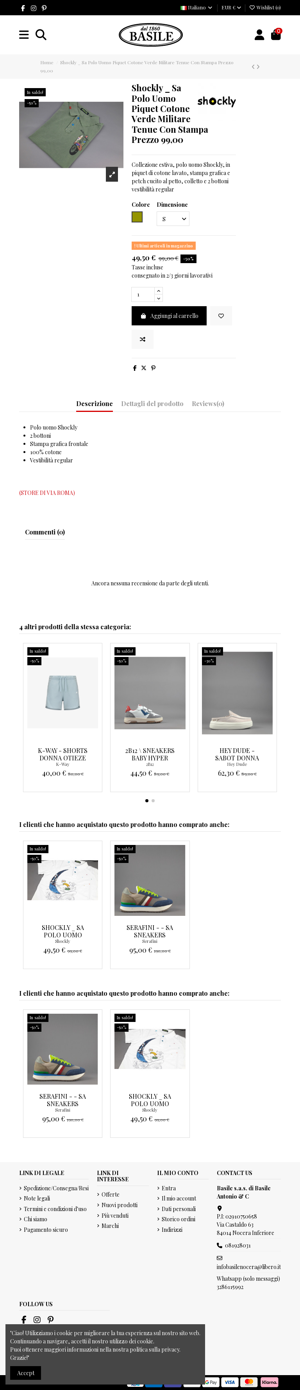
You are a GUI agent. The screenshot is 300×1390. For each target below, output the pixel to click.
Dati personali (179, 1209)
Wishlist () (265, 7)
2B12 (150, 764)
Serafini (149, 941)
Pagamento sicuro (46, 1229)
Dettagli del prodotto (152, 403)
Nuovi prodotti (120, 1205)
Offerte (111, 1194)
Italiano (196, 7)
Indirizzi (172, 1229)
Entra (169, 1188)
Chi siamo (35, 1219)
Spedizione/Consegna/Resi (56, 1188)
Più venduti (115, 1215)
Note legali (37, 1198)
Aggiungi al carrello (169, 316)
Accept (25, 1373)
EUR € (231, 7)
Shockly (62, 941)
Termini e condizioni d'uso (55, 1209)
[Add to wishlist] (221, 315)
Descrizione (94, 403)
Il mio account (179, 1198)
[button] (146, 800)
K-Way (63, 764)
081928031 (238, 1245)
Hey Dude (237, 764)
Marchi (110, 1225)
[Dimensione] (173, 218)
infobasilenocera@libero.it (249, 1267)
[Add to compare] (143, 339)
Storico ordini (178, 1219)
